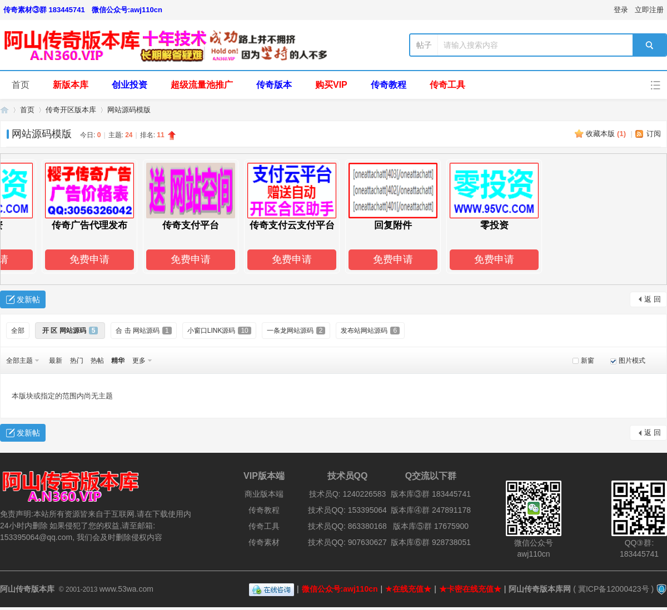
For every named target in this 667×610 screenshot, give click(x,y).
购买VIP (331, 84)
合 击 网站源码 (143, 330)
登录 (621, 10)
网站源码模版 (129, 110)
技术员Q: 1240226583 (347, 493)
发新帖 (28, 299)
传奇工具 (447, 84)
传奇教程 (388, 84)
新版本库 (70, 84)
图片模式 (632, 360)
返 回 (652, 299)
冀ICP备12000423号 (613, 588)
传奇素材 (264, 542)
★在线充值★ (408, 588)
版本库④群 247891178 (431, 510)
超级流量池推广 (202, 84)
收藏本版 (606, 133)
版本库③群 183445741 (431, 493)
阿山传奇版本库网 (540, 588)
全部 (17, 330)
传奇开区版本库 (71, 110)
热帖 (97, 360)
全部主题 (19, 360)
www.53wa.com (126, 588)
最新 (55, 360)
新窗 (587, 360)
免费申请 (91, 259)
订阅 (653, 133)
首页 (20, 84)
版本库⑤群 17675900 (431, 526)
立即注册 (649, 10)
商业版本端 (264, 493)
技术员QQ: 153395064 (347, 510)
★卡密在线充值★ (470, 588)
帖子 (424, 45)
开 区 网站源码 (70, 330)
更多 (139, 360)
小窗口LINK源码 (219, 330)
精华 (118, 360)
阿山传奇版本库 (4, 110)
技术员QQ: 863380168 (347, 526)
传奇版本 (274, 84)
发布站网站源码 (370, 330)
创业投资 (129, 84)
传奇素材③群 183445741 (44, 10)
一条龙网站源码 (296, 330)
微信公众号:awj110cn (127, 10)
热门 (76, 360)
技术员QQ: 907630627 (347, 542)
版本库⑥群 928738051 (431, 542)
